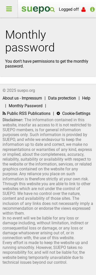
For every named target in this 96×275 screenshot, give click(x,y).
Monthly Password (25, 105)
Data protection (62, 98)
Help (86, 98)
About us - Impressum (22, 98)
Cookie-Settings (73, 113)
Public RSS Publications (26, 113)
